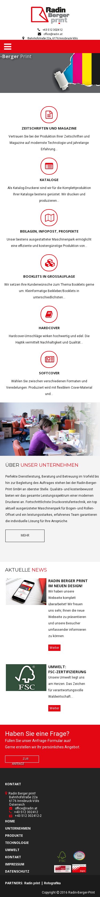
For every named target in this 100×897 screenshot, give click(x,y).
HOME (10, 821)
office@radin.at (53, 34)
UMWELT (12, 850)
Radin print (32, 883)
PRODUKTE (14, 835)
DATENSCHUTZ (17, 871)
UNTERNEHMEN (18, 828)
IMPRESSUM (14, 864)
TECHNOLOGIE (17, 842)
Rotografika (52, 883)
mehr (25, 535)
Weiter (54, 648)
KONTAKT (13, 857)
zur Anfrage (20, 761)
